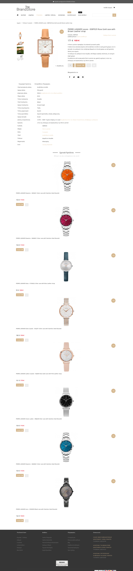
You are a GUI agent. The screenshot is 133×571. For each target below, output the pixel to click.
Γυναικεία (19, 540)
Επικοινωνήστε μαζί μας (74, 537)
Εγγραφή (19, 535)
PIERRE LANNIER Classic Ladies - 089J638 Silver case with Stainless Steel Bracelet (39, 417)
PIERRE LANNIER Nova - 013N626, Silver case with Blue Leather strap (35, 283)
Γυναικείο (45, 132)
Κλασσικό (49, 144)
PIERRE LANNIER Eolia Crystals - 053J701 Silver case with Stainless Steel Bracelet (38, 327)
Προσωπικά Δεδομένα (73, 545)
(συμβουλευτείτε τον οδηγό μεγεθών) (51, 93)
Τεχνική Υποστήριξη (47, 545)
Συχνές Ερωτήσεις (46, 547)
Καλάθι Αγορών (109, 7)
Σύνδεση (24, 535)
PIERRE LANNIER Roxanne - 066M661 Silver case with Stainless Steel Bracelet (38, 462)
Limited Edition (21, 542)
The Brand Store (28, 568)
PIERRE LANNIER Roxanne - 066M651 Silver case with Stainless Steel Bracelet (38, 238)
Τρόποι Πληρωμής (47, 535)
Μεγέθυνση (59, 66)
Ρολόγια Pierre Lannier (109, 35)
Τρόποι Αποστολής (47, 537)
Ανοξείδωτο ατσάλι (47, 135)
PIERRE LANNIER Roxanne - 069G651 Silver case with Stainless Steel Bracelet (37, 193)
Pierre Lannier (46, 129)
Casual (44, 144)
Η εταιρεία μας (71, 535)
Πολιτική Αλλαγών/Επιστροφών (50, 540)
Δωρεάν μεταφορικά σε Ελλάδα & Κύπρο (64, 1)
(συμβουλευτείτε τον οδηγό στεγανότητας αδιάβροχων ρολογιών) (79, 120)
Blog (69, 540)
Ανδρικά (19, 537)
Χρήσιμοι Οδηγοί (46, 542)
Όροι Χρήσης (71, 547)
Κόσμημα (19, 545)
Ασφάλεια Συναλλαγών (73, 542)
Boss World (20, 547)
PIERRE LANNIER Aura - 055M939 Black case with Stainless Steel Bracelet (36, 507)
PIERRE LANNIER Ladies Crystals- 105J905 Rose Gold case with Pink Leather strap (39, 372)
